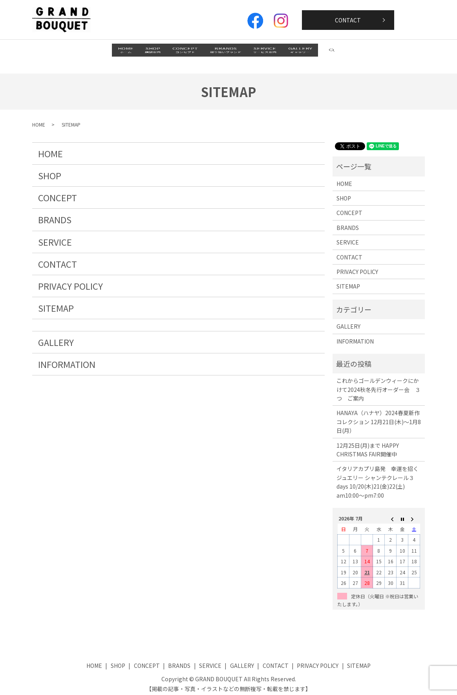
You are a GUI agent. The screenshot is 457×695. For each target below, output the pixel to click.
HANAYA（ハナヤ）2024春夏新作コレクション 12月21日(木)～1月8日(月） (378, 413)
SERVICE (288, 52)
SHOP (129, 52)
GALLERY (340, 52)
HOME (86, 52)
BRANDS (233, 52)
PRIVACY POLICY (70, 277)
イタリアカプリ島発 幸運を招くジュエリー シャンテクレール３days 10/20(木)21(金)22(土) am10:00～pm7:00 (377, 473)
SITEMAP (56, 299)
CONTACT (348, 20)
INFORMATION (66, 355)
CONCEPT (177, 52)
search (386, 52)
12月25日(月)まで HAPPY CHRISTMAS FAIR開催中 (367, 441)
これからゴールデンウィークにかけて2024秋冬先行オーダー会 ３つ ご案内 (378, 381)
